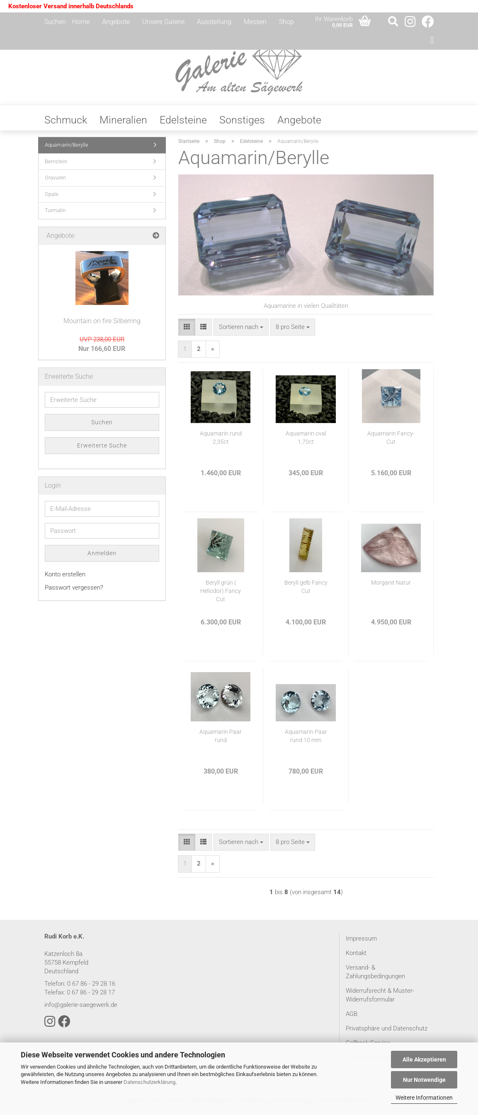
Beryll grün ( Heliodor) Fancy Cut (220, 595)
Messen (255, 22)
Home (81, 22)
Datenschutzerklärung (149, 1082)
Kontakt (356, 957)
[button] (186, 331)
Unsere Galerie (163, 22)
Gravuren (55, 182)
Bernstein (56, 165)
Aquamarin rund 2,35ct (221, 441)
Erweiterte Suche (102, 449)
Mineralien (123, 124)
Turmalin (55, 214)
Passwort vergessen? (74, 591)
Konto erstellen (65, 578)
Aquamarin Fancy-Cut (391, 441)
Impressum (361, 942)
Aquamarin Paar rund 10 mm (306, 740)
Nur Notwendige (424, 1079)
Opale (51, 198)
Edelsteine (183, 124)
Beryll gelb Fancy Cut (306, 590)
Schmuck (65, 124)
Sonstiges (242, 124)
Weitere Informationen (424, 1097)
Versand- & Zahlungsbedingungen (375, 976)
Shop (286, 22)
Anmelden (101, 557)
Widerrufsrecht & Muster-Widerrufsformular (380, 999)
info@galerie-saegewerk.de (80, 1009)
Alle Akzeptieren (424, 1059)
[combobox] (241, 331)
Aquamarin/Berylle (66, 149)
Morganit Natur (391, 586)
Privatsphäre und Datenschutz (386, 1032)
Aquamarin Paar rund (220, 740)
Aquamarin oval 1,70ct (306, 441)
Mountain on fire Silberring (102, 325)
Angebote (116, 22)
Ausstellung (214, 22)
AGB (351, 1018)
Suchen (55, 22)
